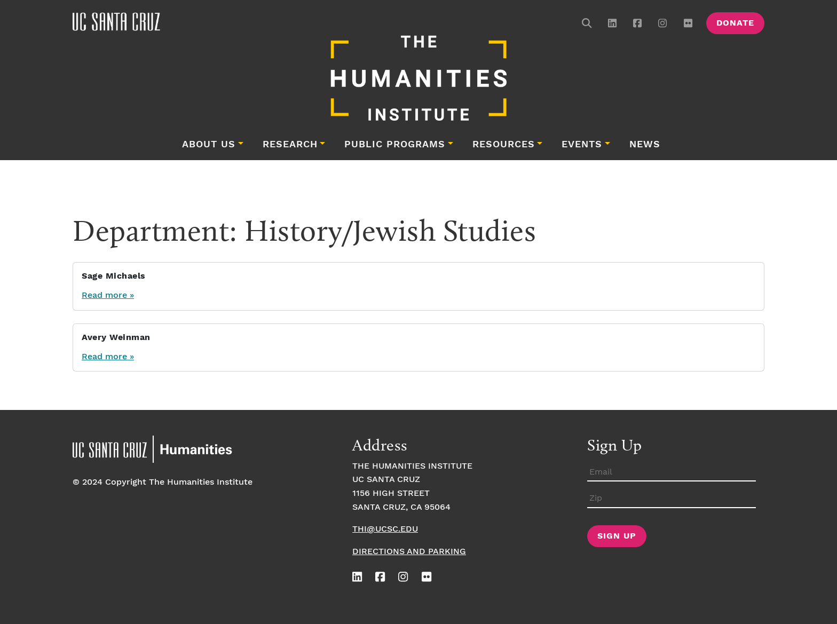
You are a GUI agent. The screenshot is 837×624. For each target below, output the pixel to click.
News (644, 145)
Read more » (108, 295)
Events (582, 145)
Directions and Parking (409, 551)
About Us (208, 145)
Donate (735, 23)
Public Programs (394, 145)
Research (290, 145)
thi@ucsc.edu (385, 529)
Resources (503, 145)
